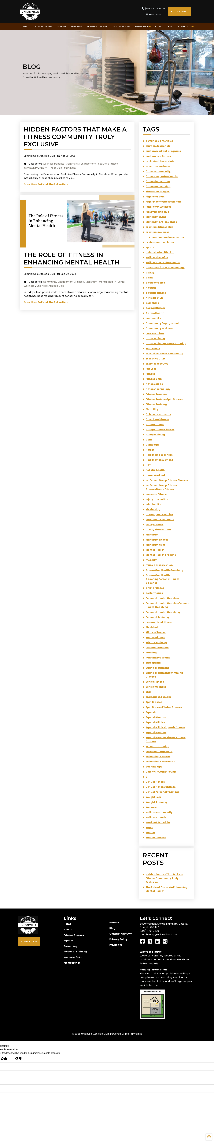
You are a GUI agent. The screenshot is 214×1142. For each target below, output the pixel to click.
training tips (154, 766)
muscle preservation (159, 565)
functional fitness (157, 419)
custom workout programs (163, 151)
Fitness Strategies (158, 191)
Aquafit (151, 287)
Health (150, 449)
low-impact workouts (160, 519)
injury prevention (157, 499)
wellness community (159, 812)
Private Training (156, 642)
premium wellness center (168, 237)
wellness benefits (53, 163)
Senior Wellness (156, 687)
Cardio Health (155, 313)
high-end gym (155, 196)
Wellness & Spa (73, 957)
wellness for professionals (163, 262)
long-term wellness (158, 206)
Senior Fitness (155, 682)
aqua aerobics (155, 282)
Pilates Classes (156, 632)
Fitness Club (154, 379)
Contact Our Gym (120, 933)
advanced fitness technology (165, 267)
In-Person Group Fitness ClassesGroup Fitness (161, 487)
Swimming (71, 946)
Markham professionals (161, 222)
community (153, 318)
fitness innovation (158, 181)
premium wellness (157, 232)
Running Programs (158, 657)
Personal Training (157, 617)
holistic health (155, 470)
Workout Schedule (158, 822)
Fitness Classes (74, 935)
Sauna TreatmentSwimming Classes (164, 674)
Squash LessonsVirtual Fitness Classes (165, 739)
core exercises (155, 333)
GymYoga (152, 444)
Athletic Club (154, 298)
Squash (151, 712)
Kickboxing (153, 509)
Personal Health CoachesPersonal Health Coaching (168, 605)
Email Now (153, 14)
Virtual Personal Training (162, 792)
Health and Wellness (159, 455)
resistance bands (157, 647)
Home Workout (155, 475)
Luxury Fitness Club (50, 168)
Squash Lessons (156, 732)
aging (150, 277)
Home (67, 924)
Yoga (149, 827)
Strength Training (157, 746)
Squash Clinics (155, 722)
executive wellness (158, 166)
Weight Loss (154, 797)
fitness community (158, 171)
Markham (70, 168)
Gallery (114, 922)
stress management (159, 751)
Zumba (150, 832)
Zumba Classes (156, 837)
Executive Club (155, 358)
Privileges (115, 944)
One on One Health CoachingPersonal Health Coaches (163, 579)
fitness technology (158, 389)
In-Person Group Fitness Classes (167, 480)
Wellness (151, 807)
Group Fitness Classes (160, 429)
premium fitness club (159, 227)
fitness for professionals (162, 176)
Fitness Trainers (156, 394)
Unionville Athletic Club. (95, 1034)
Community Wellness (160, 328)
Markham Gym (155, 545)
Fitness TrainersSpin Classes (164, 399)
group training (155, 434)
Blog (112, 928)
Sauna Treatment (157, 668)
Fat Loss (151, 368)
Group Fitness (155, 424)
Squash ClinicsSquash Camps (165, 727)
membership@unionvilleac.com (158, 934)
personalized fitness (159, 622)
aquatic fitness (156, 293)
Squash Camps (156, 717)
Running (151, 652)
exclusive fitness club (160, 161)
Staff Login (29, 941)
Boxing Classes (155, 308)
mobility (151, 560)
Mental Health (107, 282)
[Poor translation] (18, 1058)
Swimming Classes (158, 756)
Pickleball (152, 627)
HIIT (148, 465)
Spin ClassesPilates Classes (164, 707)
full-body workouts (158, 414)
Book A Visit (179, 11)
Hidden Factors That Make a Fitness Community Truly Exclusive (75, 137)
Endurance (153, 348)
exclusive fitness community (164, 353)
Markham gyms (156, 217)
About (68, 929)
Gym (149, 439)
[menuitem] (26, 26)
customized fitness (158, 156)
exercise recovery (157, 363)
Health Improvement (159, 460)
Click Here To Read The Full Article (46, 184)
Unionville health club (160, 252)
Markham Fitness (157, 539)
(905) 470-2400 (153, 8)
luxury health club (157, 212)
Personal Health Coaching (163, 612)
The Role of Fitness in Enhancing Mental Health (71, 258)
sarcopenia (153, 662)
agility (150, 272)
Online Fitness (155, 588)
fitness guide (154, 384)
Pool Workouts (155, 637)
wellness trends (156, 817)
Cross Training (155, 338)
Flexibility (152, 409)
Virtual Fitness (155, 782)
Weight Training (156, 802)
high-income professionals (163, 201)
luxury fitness (154, 524)
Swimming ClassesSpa (160, 761)
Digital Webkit (133, 1034)
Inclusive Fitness (156, 494)
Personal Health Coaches (162, 598)
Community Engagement (81, 163)
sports (150, 247)
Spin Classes (154, 702)
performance (154, 593)
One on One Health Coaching (164, 570)
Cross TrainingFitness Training (166, 343)
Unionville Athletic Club (50, 286)
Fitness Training (156, 404)
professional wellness (160, 242)
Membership (72, 962)
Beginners (152, 303)
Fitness (79, 282)
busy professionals (158, 146)
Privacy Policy (118, 939)
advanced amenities (159, 141)
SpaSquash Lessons (158, 697)
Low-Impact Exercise (159, 514)
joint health (153, 504)
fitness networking (158, 186)
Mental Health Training (161, 555)
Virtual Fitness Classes (161, 787)
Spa (148, 692)
